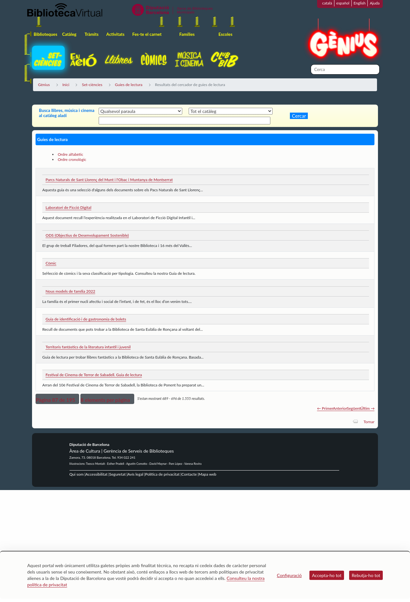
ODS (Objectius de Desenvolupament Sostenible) (87, 235)
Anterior (340, 408)
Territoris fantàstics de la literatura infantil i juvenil (88, 347)
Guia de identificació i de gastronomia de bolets (85, 319)
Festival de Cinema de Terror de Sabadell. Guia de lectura (93, 374)
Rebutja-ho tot (366, 575)
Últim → (367, 408)
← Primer (325, 408)
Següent (354, 408)
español (342, 3)
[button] (57, 399)
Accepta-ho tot (326, 575)
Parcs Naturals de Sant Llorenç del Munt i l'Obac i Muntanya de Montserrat (109, 179)
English (360, 3)
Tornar (369, 421)
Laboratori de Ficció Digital (68, 207)
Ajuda (375, 3)
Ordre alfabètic (70, 154)
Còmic (50, 263)
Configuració (289, 575)
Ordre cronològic (72, 159)
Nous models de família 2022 (70, 291)
